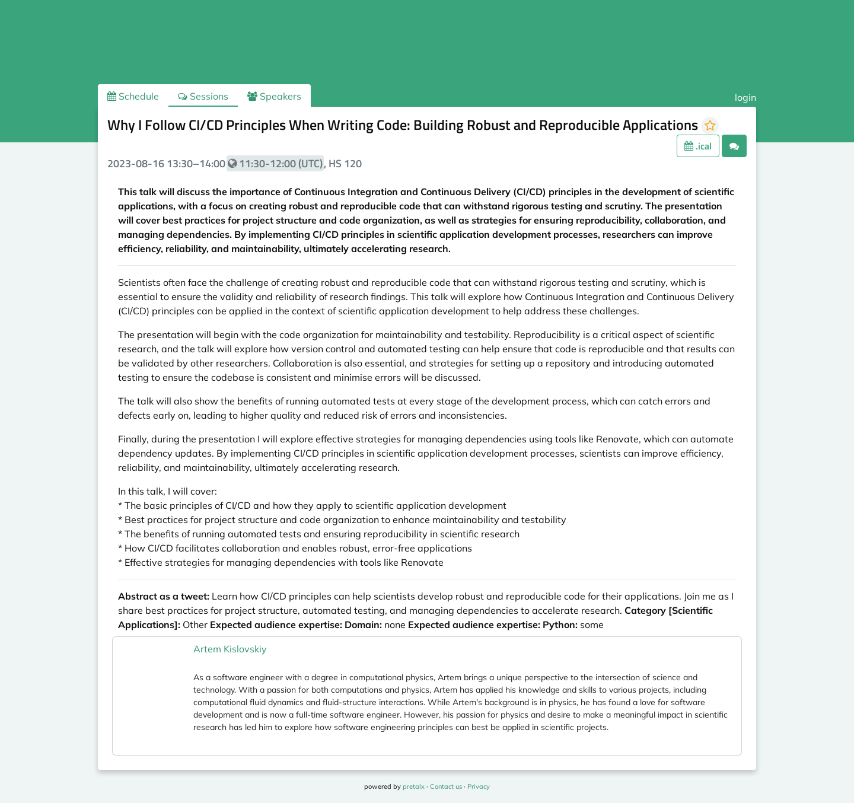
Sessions (203, 96)
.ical (698, 146)
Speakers (274, 96)
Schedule (133, 96)
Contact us (446, 786)
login (745, 97)
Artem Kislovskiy (230, 649)
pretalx (414, 786)
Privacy (478, 786)
